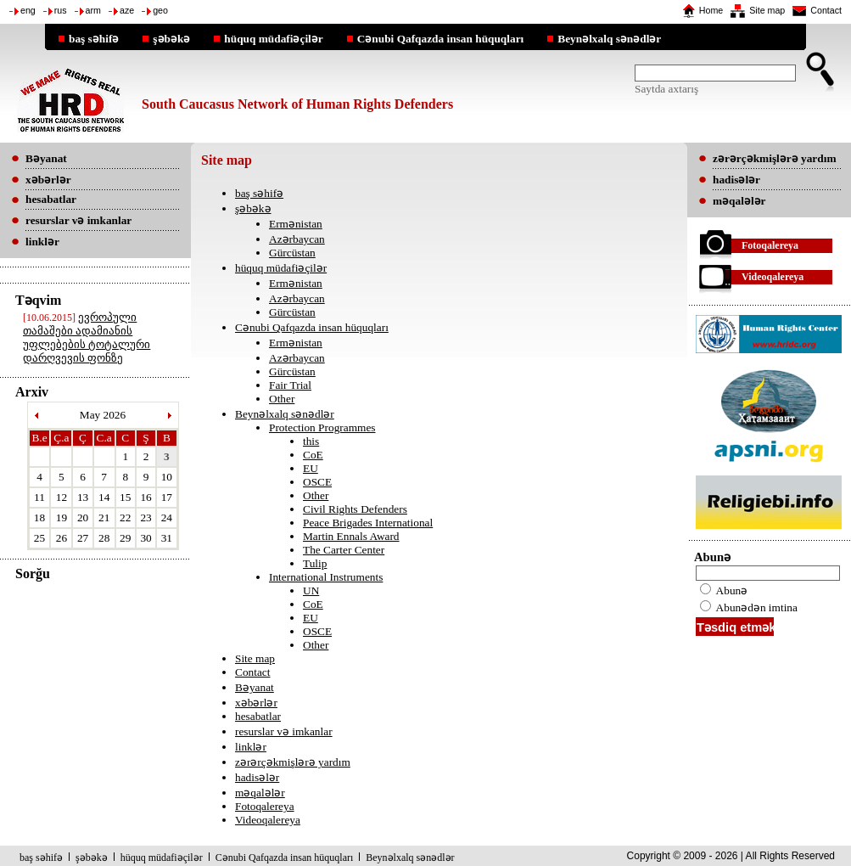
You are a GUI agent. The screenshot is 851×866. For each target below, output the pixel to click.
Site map (767, 10)
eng (28, 10)
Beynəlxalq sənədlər (609, 38)
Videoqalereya (267, 819)
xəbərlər (256, 702)
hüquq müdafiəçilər (273, 38)
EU (310, 468)
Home (711, 10)
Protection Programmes (322, 427)
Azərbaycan (297, 239)
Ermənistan (295, 223)
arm (93, 10)
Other (281, 398)
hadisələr (257, 777)
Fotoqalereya (264, 806)
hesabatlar (258, 716)
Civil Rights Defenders (355, 509)
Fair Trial (290, 385)
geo (160, 10)
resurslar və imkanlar (284, 731)
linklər (250, 746)
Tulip (315, 563)
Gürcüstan (292, 252)
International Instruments (326, 577)
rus (60, 10)
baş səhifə (94, 38)
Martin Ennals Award (351, 536)
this (311, 441)
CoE (313, 454)
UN (311, 590)
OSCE (317, 481)
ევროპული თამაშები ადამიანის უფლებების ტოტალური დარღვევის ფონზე (86, 337)
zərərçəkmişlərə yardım (292, 762)
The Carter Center (343, 549)
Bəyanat (254, 687)
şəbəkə (171, 38)
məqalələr (260, 792)
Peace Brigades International (368, 522)
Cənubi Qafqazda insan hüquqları (440, 38)
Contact (826, 10)
